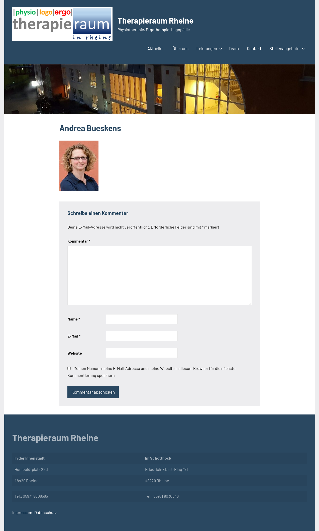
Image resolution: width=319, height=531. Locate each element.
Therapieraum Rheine (155, 20)
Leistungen (208, 48)
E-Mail (73, 336)
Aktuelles (155, 48)
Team (234, 48)
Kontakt (254, 48)
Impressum (22, 512)
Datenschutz (45, 512)
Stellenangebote (286, 48)
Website (74, 353)
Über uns (180, 48)
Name (73, 318)
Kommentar (78, 241)
